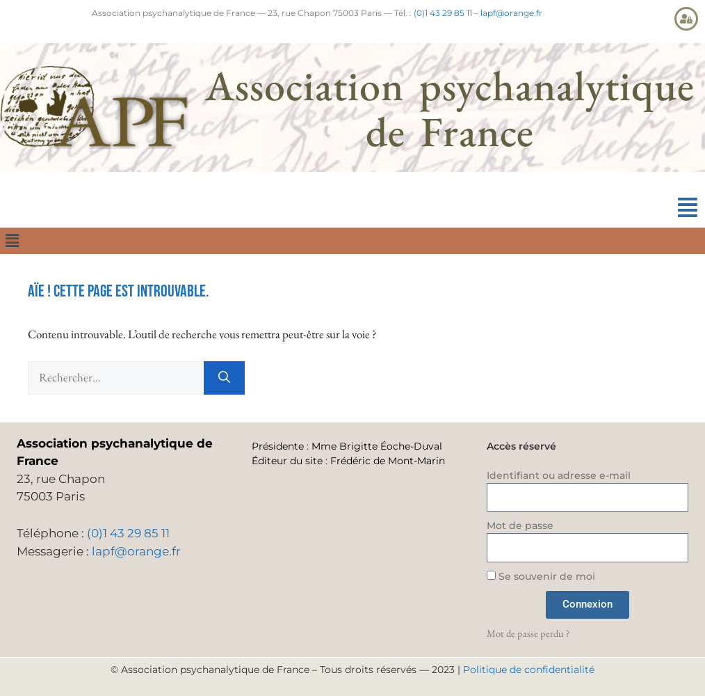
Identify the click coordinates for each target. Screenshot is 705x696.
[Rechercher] (224, 378)
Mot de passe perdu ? (528, 633)
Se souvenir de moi (541, 576)
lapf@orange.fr (511, 13)
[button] (687, 208)
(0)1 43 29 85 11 (443, 13)
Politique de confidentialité (528, 669)
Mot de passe (520, 525)
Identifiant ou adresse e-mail (559, 475)
